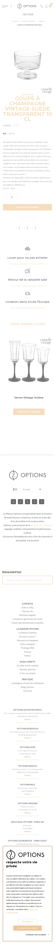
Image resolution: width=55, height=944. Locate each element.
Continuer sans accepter (37, 934)
